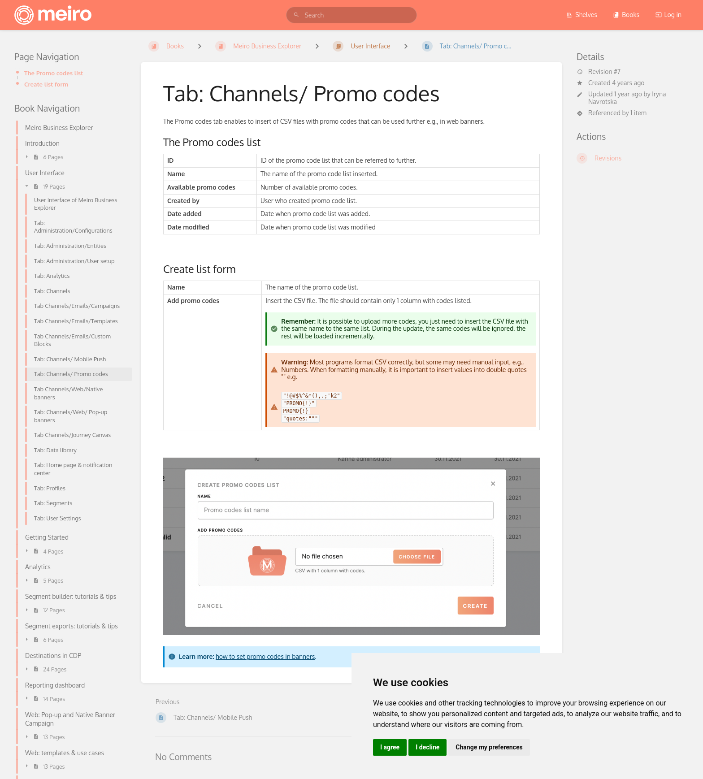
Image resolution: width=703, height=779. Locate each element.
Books (626, 14)
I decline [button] (427, 747)
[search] (351, 15)
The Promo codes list (53, 73)
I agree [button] (389, 747)
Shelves (581, 14)
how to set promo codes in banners (265, 656)
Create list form (46, 84)
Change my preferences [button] (489, 747)
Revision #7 (599, 71)
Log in (668, 14)
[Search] (296, 15)
